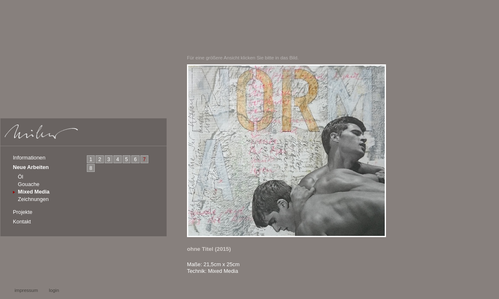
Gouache (28, 184)
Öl (20, 177)
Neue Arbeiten (31, 167)
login (54, 290)
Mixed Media (33, 192)
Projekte (22, 212)
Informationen (29, 157)
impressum (26, 290)
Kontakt (22, 221)
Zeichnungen (33, 199)
